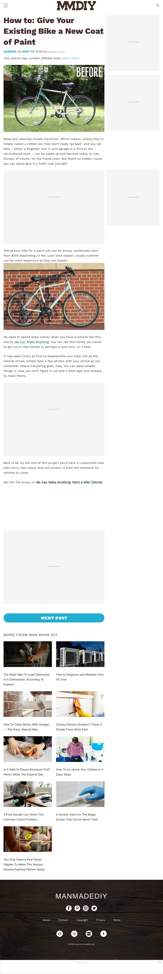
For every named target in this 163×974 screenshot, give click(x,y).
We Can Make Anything (32, 342)
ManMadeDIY (81, 896)
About (46, 920)
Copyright (82, 920)
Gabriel (11, 51)
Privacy (100, 920)
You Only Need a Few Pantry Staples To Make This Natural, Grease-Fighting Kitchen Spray (24, 864)
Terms (116, 920)
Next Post (54, 618)
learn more (70, 58)
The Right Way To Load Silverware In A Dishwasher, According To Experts (27, 679)
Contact (63, 920)
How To (28, 51)
